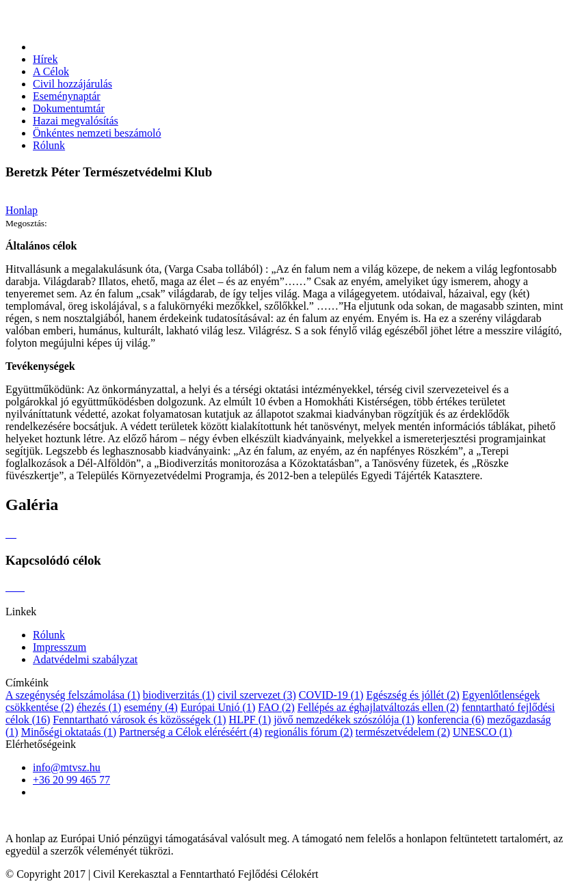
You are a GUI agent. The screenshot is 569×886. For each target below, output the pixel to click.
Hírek (45, 59)
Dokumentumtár (69, 108)
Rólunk (49, 145)
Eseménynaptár (67, 96)
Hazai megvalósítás (75, 120)
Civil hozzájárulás (72, 84)
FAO (276, 707)
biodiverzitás (179, 695)
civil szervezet (256, 695)
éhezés (99, 707)
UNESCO (482, 732)
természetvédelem (403, 732)
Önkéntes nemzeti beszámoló (97, 133)
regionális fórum (309, 732)
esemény (151, 707)
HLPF (250, 719)
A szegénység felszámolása (72, 695)
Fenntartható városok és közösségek (139, 719)
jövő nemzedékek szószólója (344, 719)
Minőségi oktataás (69, 732)
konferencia (450, 719)
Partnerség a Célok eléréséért (190, 732)
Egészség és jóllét (412, 695)
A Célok (51, 71)
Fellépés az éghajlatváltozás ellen (378, 707)
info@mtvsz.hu (67, 767)
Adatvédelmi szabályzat (85, 659)
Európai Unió (218, 707)
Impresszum (59, 647)
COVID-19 (331, 695)
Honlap (21, 210)
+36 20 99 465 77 (71, 780)
